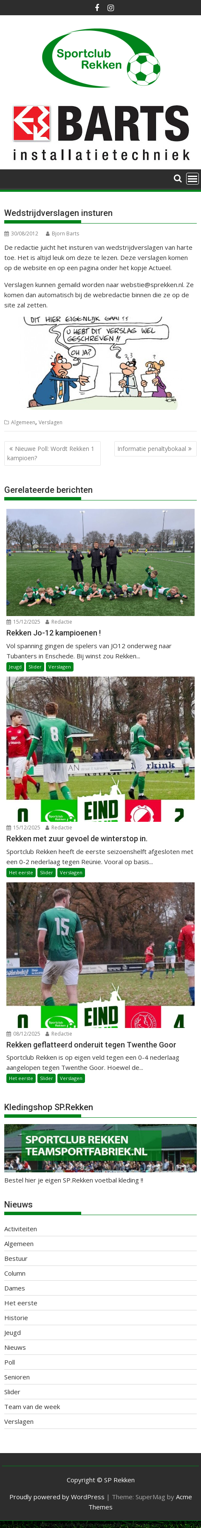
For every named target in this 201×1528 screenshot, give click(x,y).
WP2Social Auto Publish (66, 1524)
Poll (9, 1362)
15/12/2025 (23, 621)
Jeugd (15, 666)
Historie (16, 1317)
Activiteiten (20, 1228)
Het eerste (21, 872)
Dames (14, 1288)
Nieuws (15, 1347)
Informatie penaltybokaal (151, 449)
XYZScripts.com (143, 1524)
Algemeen (23, 422)
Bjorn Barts (62, 233)
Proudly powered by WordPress (57, 1496)
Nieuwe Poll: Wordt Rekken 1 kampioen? (50, 453)
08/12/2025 (23, 1033)
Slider (35, 666)
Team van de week (32, 1406)
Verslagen (50, 422)
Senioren (17, 1377)
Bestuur (16, 1258)
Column (14, 1273)
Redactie (58, 621)
